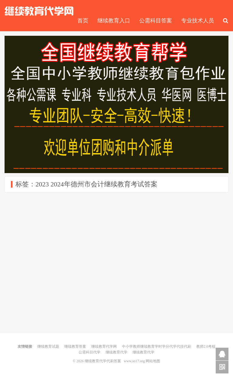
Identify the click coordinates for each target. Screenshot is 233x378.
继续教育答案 (75, 346)
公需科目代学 (89, 352)
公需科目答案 (155, 21)
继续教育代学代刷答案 (39, 11)
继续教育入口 (113, 21)
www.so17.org (134, 361)
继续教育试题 (48, 346)
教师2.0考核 (205, 346)
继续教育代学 (116, 352)
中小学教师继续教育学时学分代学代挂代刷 (156, 346)
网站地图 (153, 361)
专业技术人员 (197, 21)
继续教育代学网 (104, 346)
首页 (82, 21)
